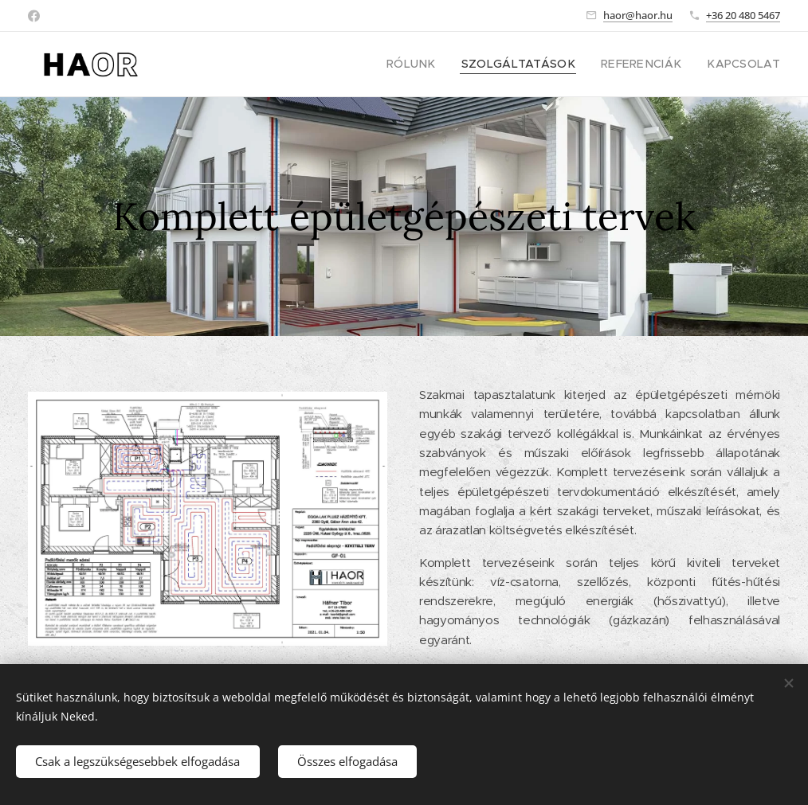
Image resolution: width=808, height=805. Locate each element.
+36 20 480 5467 (743, 15)
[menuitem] (444, 64)
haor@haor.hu (638, 15)
